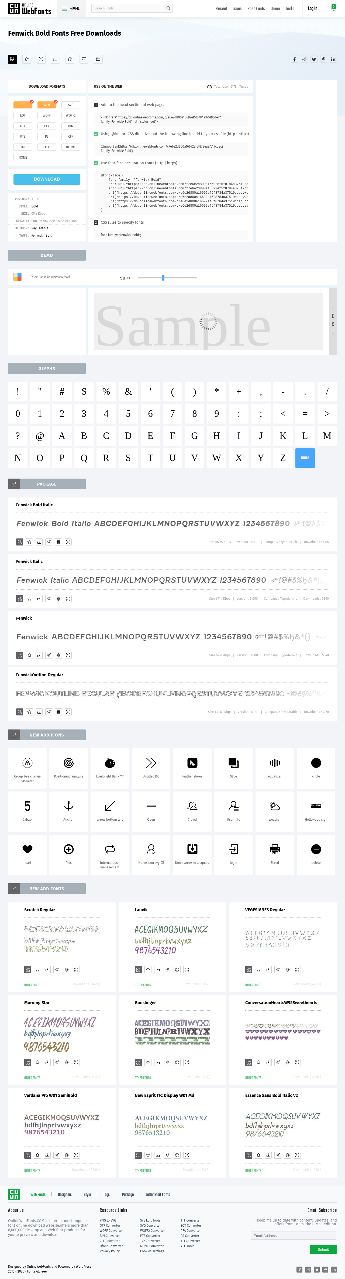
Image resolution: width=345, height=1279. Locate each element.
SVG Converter (150, 1225)
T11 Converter (190, 1241)
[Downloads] (39, 541)
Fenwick (37, 235)
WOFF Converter (111, 1231)
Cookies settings (152, 1251)
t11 (46, 147)
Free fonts (32, 9)
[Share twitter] (314, 59)
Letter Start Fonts (158, 1194)
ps (47, 136)
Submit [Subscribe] (323, 1249)
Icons (237, 9)
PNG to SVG (108, 1220)
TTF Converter (191, 1220)
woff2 (71, 115)
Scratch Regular (39, 909)
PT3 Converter (150, 1236)
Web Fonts (38, 1194)
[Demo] (41, 59)
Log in (312, 9)
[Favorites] (26, 59)
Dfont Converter (111, 1246)
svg (70, 105)
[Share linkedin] (333, 59)
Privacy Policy (110, 1251)
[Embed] (58, 541)
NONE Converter (152, 1246)
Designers (65, 1194)
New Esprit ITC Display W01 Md (164, 1095)
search (168, 8)
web (47, 105)
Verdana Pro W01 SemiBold (50, 1095)
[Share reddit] (304, 59)
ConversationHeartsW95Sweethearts (281, 1002)
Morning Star (37, 1002)
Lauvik (141, 909)
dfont (70, 147)
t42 (22, 147)
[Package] (69, 59)
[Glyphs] (55, 59)
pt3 (22, 136)
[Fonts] (98, 59)
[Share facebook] (294, 59)
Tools (290, 9)
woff (47, 115)
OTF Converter (110, 1225)
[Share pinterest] (323, 59)
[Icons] (84, 59)
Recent (221, 9)
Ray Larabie (39, 228)
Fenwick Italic (29, 561)
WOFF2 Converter (152, 1231)
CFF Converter (110, 1241)
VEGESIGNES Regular (265, 909)
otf (23, 126)
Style (87, 1194)
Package (128, 1194)
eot (22, 115)
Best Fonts (256, 9)
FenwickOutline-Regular (39, 674)
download (47, 179)
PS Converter (190, 1236)
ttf (22, 105)
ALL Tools (187, 1246)
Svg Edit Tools (150, 1220)
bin (70, 126)
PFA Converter (191, 1231)
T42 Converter (150, 1241)
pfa (46, 126)
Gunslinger (145, 1002)
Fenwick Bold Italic (34, 504)
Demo (275, 9)
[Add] (12, 59)
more (305, 458)
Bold (34, 206)
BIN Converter (110, 1236)
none (23, 157)
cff (70, 136)
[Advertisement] (296, 161)
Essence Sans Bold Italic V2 (271, 1095)
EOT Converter (191, 1225)
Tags (106, 1194)
